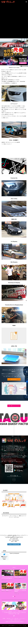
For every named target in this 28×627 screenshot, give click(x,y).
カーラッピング (7, 579)
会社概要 (4, 618)
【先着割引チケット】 (21, 578)
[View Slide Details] (14, 60)
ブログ (12, 618)
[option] (14, 582)
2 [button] (14, 596)
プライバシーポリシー (22, 618)
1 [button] (13, 596)
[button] (2, 61)
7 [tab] (27, 66)
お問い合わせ (8, 618)
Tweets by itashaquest (14, 553)
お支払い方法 (16, 618)
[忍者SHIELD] (14, 42)
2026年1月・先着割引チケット (7, 590)
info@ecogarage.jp (15, 540)
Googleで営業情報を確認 (14, 544)
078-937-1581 (15, 538)
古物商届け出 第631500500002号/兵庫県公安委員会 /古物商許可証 (15, 621)
